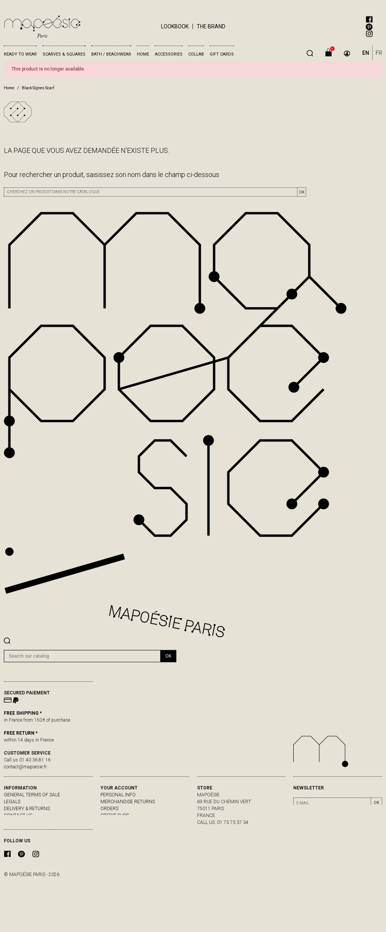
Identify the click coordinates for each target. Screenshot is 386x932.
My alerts (112, 829)
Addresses (113, 822)
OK (301, 192)
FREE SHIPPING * (23, 713)
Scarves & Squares (64, 54)
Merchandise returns (127, 801)
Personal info (118, 794)
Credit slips (114, 815)
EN (365, 53)
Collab (196, 54)
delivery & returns (27, 808)
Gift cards (222, 54)
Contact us (18, 815)
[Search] (82, 656)
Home (143, 54)
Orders (109, 808)
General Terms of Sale (32, 794)
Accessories (168, 54)
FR (379, 53)
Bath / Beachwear (111, 54)
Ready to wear (20, 54)
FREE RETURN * (21, 733)
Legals (12, 801)
